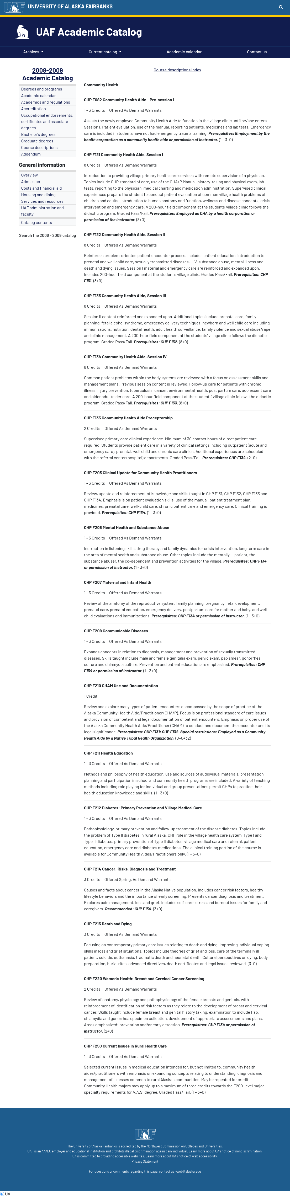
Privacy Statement (145, 1161)
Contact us (256, 51)
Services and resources (42, 201)
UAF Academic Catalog (89, 31)
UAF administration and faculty (42, 210)
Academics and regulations (45, 101)
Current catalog (103, 51)
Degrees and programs (41, 88)
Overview (29, 174)
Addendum (31, 153)
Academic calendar (183, 51)
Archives (31, 51)
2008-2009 (47, 70)
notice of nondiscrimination (242, 1151)
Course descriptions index (177, 69)
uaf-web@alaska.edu (186, 1171)
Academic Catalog (47, 78)
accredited (128, 1146)
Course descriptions (39, 147)
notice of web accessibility (197, 1156)
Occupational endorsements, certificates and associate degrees (47, 121)
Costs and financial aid (41, 187)
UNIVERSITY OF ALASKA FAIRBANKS (70, 6)
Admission (30, 181)
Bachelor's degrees (38, 134)
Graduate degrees (37, 140)
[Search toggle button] (281, 7)
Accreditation (33, 108)
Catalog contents (36, 222)
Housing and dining (38, 194)
